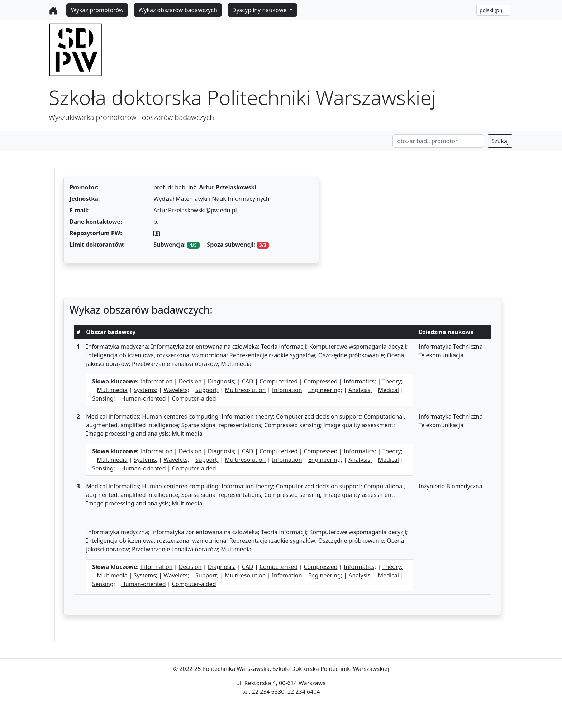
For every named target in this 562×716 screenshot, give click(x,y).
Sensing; (103, 398)
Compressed (320, 381)
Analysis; (360, 390)
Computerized (278, 381)
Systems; (145, 390)
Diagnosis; (222, 381)
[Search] (438, 141)
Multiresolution (245, 390)
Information (156, 381)
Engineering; (325, 390)
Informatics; (360, 381)
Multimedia (112, 390)
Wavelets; (176, 390)
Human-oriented (143, 398)
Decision (190, 381)
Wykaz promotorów (97, 10)
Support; (207, 390)
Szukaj (500, 141)
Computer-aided (194, 398)
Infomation (287, 390)
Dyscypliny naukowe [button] (260, 10)
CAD (247, 381)
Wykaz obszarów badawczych (177, 10)
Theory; (392, 381)
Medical (388, 390)
